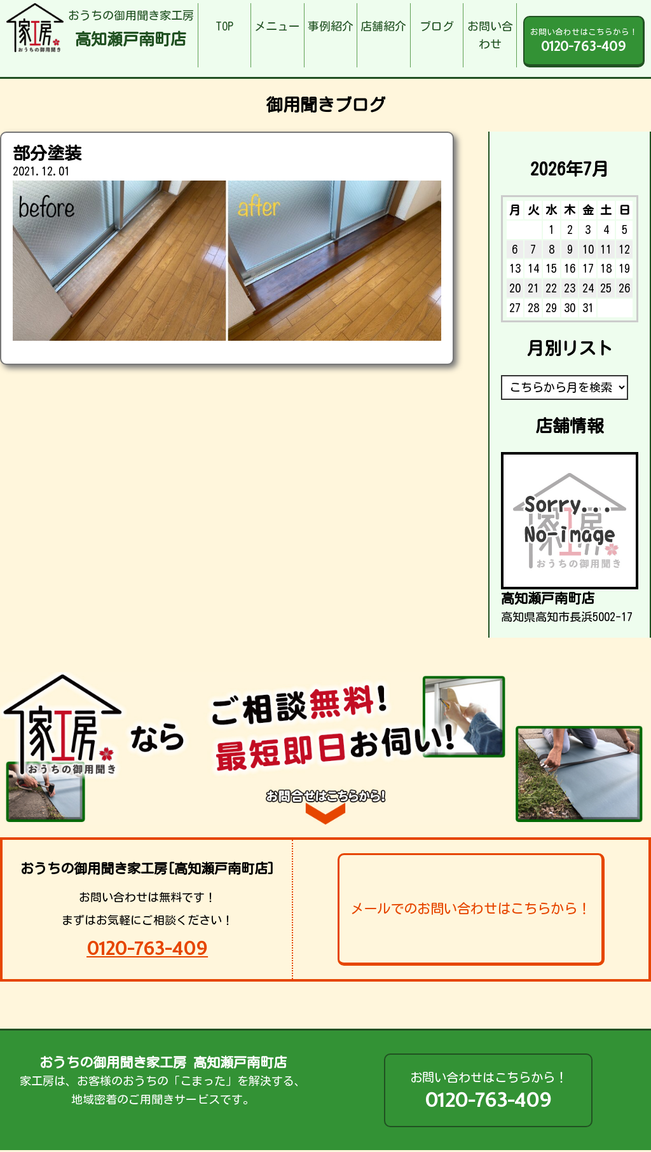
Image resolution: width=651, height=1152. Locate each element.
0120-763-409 (147, 948)
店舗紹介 (383, 26)
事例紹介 (330, 26)
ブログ (437, 26)
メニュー (277, 26)
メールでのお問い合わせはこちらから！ (470, 908)
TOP (224, 26)
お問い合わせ (490, 35)
